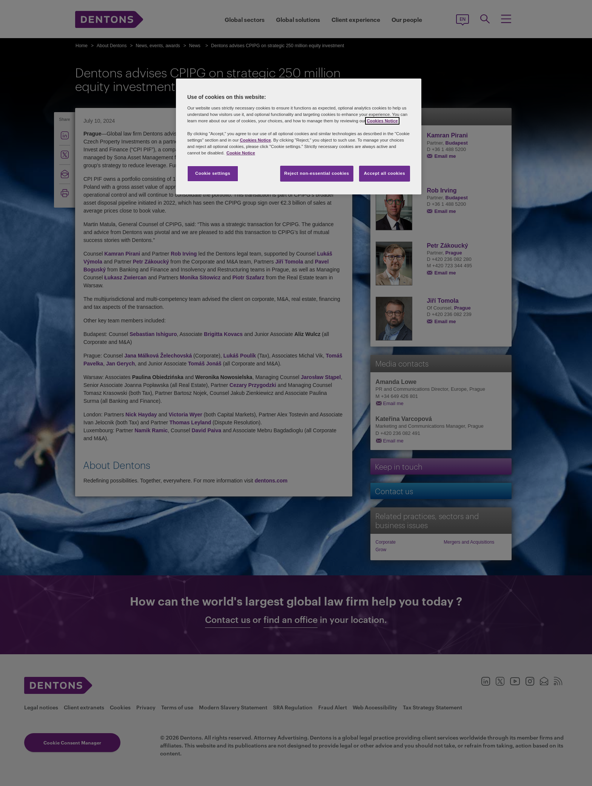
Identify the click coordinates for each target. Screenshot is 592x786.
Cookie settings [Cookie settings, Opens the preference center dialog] (212, 173)
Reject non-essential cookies (316, 173)
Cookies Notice (382, 121)
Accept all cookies (384, 173)
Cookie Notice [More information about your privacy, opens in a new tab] (241, 153)
